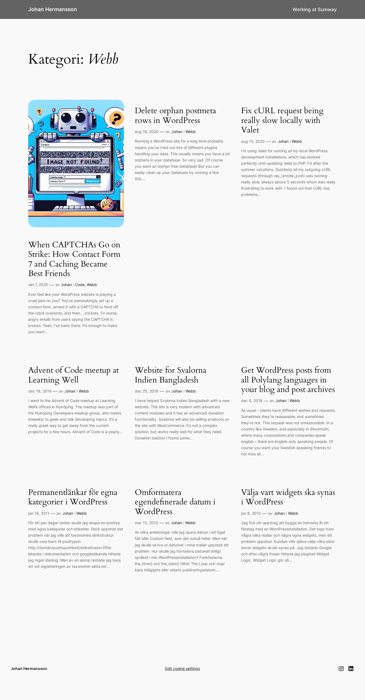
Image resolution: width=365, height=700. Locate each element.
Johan (66, 284)
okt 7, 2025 (38, 284)
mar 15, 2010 (146, 522)
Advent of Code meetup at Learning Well (73, 375)
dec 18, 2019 (40, 391)
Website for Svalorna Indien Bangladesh (170, 375)
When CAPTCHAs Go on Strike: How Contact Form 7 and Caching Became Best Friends (74, 259)
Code (80, 284)
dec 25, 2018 (146, 391)
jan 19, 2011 (38, 513)
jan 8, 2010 (251, 513)
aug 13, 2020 (253, 141)
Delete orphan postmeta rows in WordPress (175, 115)
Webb (92, 284)
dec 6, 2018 (251, 400)
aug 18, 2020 (146, 131)
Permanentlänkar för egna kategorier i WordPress (72, 497)
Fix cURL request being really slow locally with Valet (282, 120)
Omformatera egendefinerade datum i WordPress (175, 502)
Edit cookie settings (182, 668)
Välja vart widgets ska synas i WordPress (288, 497)
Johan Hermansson (52, 9)
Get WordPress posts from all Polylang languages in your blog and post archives (288, 380)
